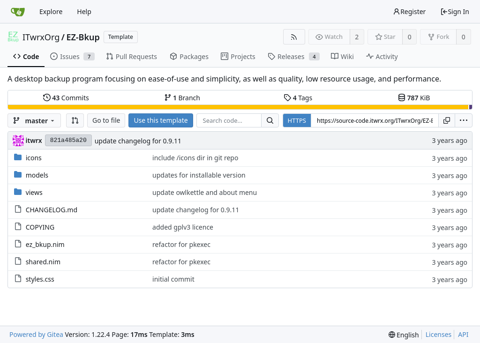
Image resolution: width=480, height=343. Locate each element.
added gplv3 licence (182, 227)
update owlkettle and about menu (204, 192)
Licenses (439, 334)
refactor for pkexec (181, 244)
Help (84, 11)
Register (409, 11)
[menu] (463, 120)
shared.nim (43, 261)
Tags (298, 97)
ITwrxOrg (41, 37)
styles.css (40, 279)
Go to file (106, 120)
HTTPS (297, 120)
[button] (75, 120)
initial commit (173, 279)
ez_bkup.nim (45, 244)
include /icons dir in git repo (195, 157)
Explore (50, 11)
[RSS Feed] (294, 37)
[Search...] (270, 120)
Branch (182, 97)
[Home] (18, 11)
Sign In (454, 11)
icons (34, 157)
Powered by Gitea (36, 334)
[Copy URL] (446, 120)
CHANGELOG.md (51, 209)
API (463, 334)
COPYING (40, 227)
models (37, 175)
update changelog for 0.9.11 (138, 140)
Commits (66, 97)
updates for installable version (199, 175)
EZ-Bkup (82, 37)
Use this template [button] (161, 120)
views (34, 192)
